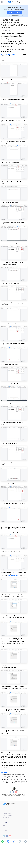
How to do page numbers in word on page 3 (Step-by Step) (14, 774)
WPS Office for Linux (7, 819)
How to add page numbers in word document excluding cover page (14, 778)
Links (4, 825)
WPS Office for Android (7, 815)
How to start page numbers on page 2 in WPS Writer (14, 776)
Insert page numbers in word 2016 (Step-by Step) (14, 781)
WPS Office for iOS (6, 817)
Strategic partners (6, 830)
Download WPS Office (7, 764)
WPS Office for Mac (7, 813)
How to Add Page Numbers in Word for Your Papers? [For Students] (14, 782)
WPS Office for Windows (7, 811)
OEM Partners (5, 827)
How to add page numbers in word (10, 54)
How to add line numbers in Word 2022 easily (13, 779)
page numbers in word (14, 575)
